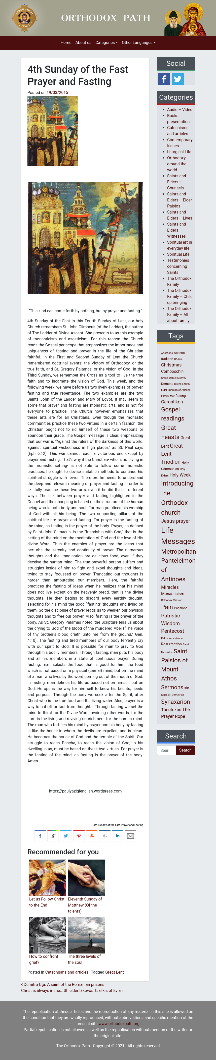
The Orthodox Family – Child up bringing (180, 296)
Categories (105, 42)
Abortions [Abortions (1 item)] (167, 353)
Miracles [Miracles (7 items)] (170, 587)
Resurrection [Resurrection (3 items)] (171, 644)
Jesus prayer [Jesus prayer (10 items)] (175, 521)
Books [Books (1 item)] (178, 359)
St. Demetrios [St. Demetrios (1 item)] (176, 695)
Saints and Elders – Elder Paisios (179, 200)
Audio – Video (179, 109)
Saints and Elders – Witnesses (176, 230)
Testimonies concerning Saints (178, 266)
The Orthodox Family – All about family (179, 314)
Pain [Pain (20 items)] (167, 607)
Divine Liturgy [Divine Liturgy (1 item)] (182, 384)
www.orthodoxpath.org (118, 1023)
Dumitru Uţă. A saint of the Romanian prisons (62, 984)
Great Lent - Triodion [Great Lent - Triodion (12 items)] (172, 454)
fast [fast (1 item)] (172, 396)
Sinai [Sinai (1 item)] (164, 695)
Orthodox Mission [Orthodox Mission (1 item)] (171, 600)
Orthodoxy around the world (176, 163)
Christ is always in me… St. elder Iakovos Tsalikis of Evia (72, 990)
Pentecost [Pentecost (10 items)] (172, 631)
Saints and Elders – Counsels (176, 182)
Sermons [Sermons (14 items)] (172, 687)
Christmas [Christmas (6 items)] (171, 364)
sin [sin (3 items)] (186, 688)
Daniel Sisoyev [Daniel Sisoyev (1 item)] (177, 378)
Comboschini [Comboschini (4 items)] (173, 371)
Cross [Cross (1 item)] (164, 378)
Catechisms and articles (67, 972)
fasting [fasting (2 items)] (181, 396)
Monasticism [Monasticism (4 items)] (172, 593)
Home (65, 42)
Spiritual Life (178, 254)
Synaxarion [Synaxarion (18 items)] (175, 701)
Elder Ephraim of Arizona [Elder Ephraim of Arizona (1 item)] (176, 390)
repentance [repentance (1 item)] (176, 638)
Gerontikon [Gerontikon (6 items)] (172, 401)
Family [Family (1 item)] (165, 396)
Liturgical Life (179, 151)
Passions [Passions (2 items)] (180, 608)
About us (83, 42)
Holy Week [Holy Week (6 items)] (180, 475)
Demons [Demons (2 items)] (167, 384)
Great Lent (114, 972)
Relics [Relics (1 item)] (164, 638)
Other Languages (137, 42)
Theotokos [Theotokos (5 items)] (171, 709)
